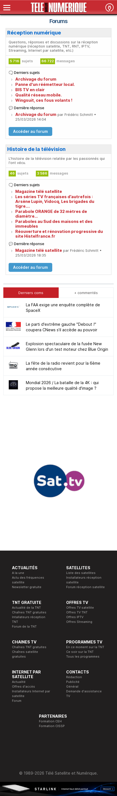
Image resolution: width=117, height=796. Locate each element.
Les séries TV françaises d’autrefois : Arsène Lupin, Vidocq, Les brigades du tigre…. (54, 201)
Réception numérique (34, 33)
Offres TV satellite (80, 608)
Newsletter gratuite (26, 587)
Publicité (72, 682)
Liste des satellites (81, 573)
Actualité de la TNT (26, 608)
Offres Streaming (79, 622)
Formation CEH (50, 721)
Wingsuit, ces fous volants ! (44, 100)
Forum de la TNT (24, 626)
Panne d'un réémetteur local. (45, 84)
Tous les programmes (82, 656)
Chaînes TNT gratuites (29, 612)
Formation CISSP (52, 726)
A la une (18, 573)
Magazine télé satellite (38, 191)
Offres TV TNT (77, 612)
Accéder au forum (30, 131)
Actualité (19, 682)
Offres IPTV (74, 617)
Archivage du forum (35, 79)
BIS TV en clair (30, 89)
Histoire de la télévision (36, 149)
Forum (16, 701)
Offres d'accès (23, 686)
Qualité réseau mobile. (38, 95)
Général (72, 686)
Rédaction (74, 677)
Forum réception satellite (85, 587)
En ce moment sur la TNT (85, 647)
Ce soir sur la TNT (80, 652)
